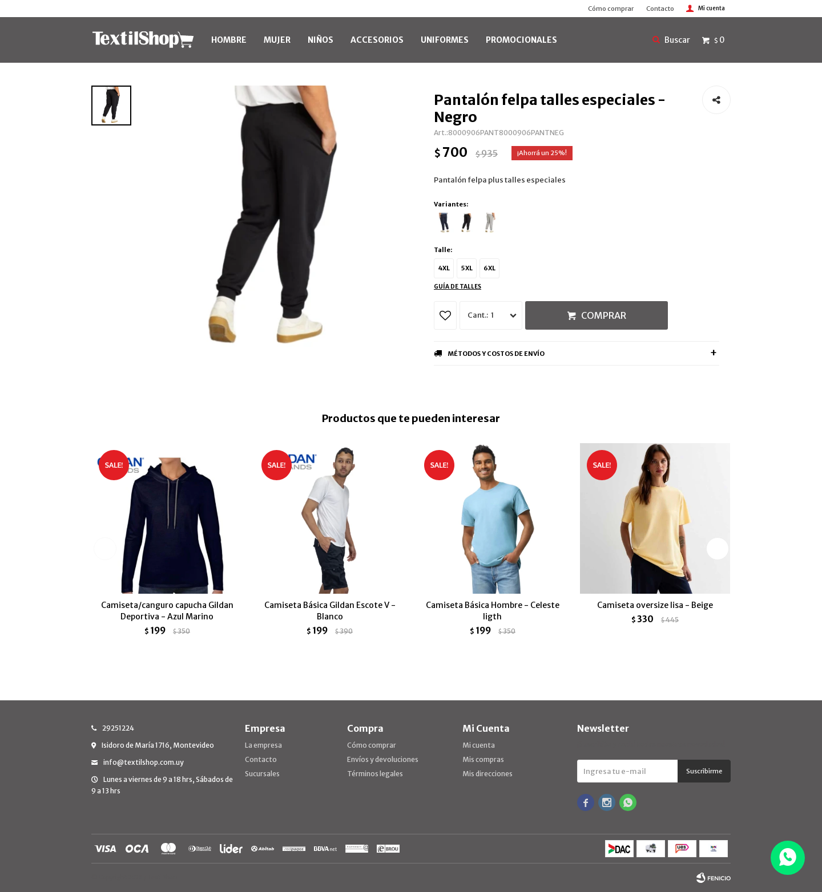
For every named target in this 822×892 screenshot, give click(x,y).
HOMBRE (229, 40)
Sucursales (262, 773)
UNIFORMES (445, 40)
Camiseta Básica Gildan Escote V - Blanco (330, 611)
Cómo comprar (611, 9)
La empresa (263, 745)
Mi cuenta (478, 745)
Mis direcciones (487, 773)
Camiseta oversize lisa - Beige (655, 605)
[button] (717, 548)
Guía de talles (457, 286)
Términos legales (375, 773)
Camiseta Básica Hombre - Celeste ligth (492, 611)
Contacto (660, 9)
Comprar (603, 315)
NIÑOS (320, 40)
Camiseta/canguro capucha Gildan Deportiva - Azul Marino (167, 611)
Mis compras (483, 759)
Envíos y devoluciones (382, 759)
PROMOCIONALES (521, 40)
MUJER (277, 40)
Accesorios (377, 40)
